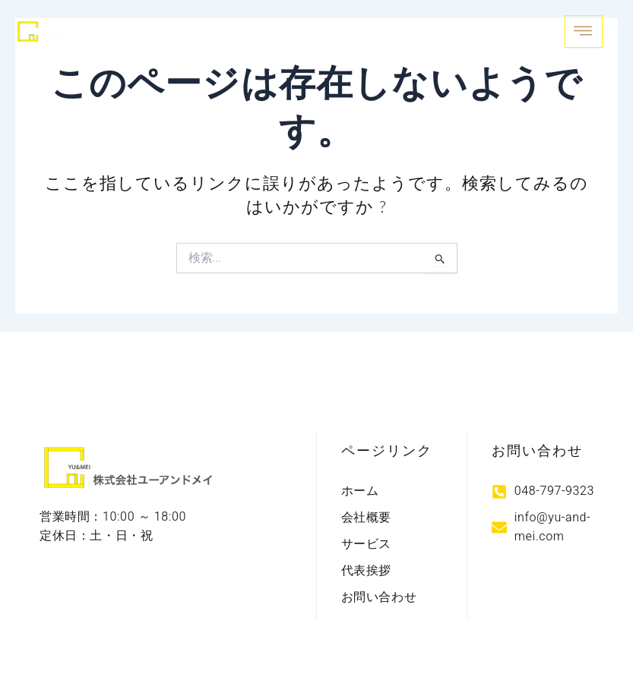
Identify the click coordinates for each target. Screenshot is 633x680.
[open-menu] (584, 31)
